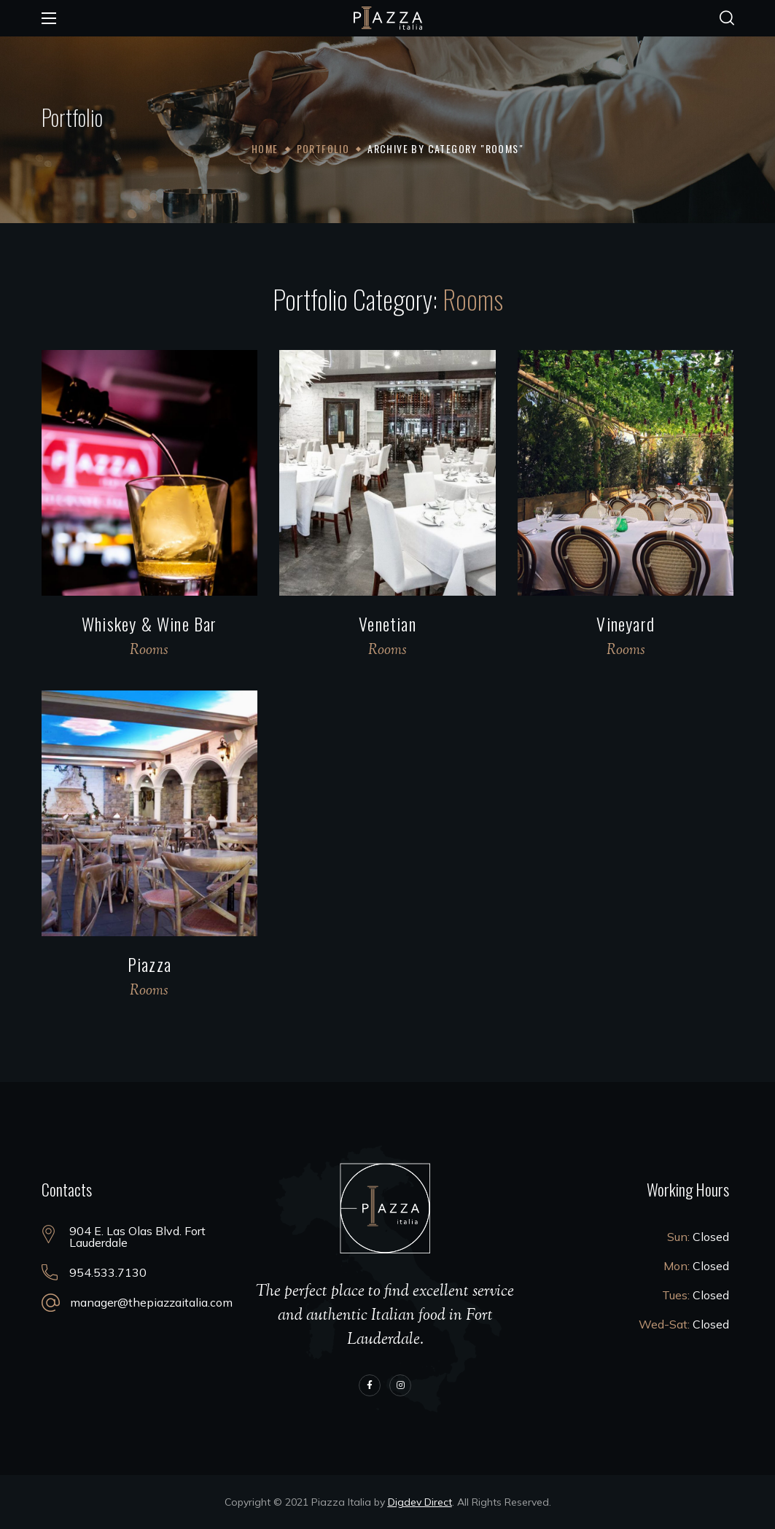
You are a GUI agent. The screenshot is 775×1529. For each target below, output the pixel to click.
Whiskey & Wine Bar (149, 623)
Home (265, 148)
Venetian (387, 623)
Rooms (149, 650)
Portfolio (323, 148)
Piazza (149, 964)
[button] (727, 18)
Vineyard (625, 623)
